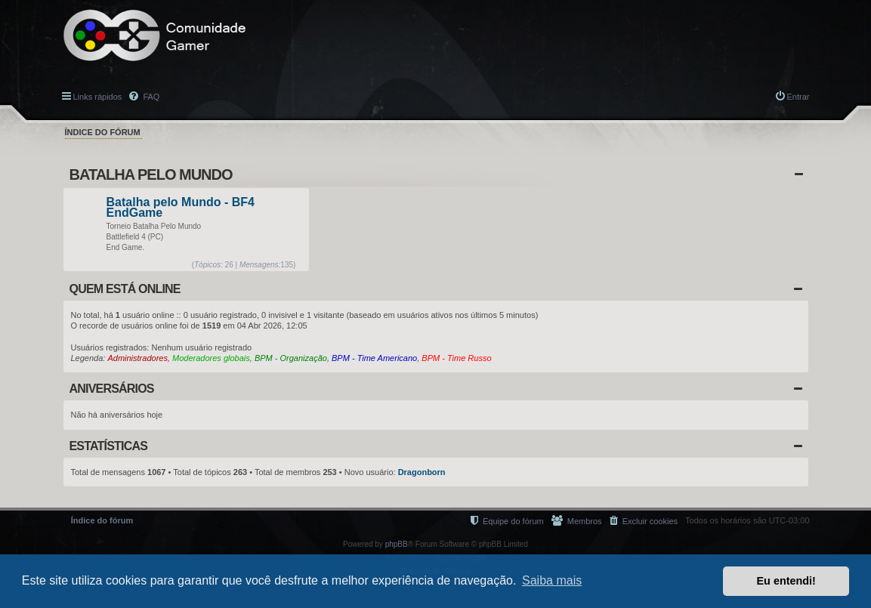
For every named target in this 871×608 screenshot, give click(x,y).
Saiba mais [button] (552, 580)
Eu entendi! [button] (786, 581)
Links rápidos (97, 96)
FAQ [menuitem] (150, 96)
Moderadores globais (211, 358)
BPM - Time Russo (456, 358)
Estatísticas (108, 446)
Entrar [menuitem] (798, 96)
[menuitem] (644, 520)
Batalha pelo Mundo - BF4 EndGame (181, 208)
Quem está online (125, 288)
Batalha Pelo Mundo (151, 174)
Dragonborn (422, 472)
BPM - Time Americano (374, 358)
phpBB (396, 544)
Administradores (137, 358)
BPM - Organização (291, 358)
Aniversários (111, 388)
